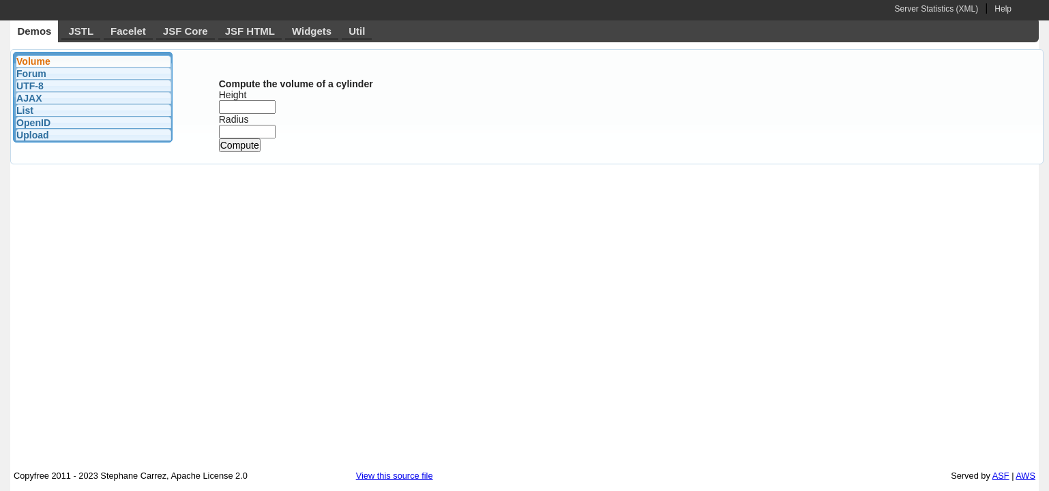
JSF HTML (250, 31)
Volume (33, 61)
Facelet (128, 31)
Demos (34, 31)
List (24, 110)
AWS (1025, 476)
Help (1002, 9)
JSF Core (185, 31)
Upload (32, 135)
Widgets (311, 31)
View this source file (394, 476)
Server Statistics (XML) (936, 9)
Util (357, 31)
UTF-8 (30, 85)
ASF (1000, 476)
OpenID (33, 122)
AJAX (29, 98)
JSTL (80, 31)
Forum (31, 73)
